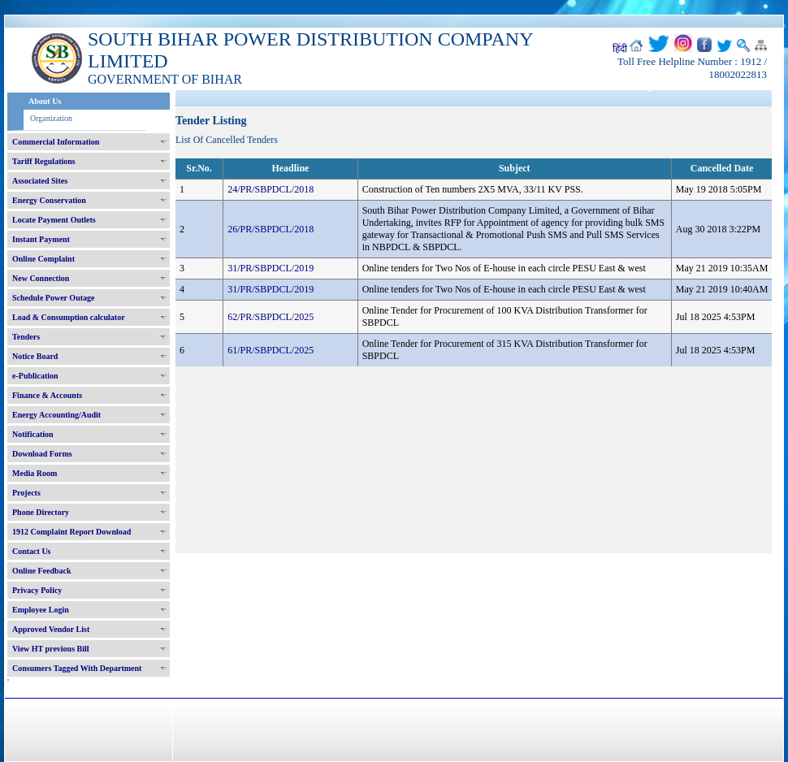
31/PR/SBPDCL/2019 (270, 268)
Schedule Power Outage (53, 297)
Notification (33, 434)
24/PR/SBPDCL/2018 (270, 189)
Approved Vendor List (50, 629)
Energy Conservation (49, 200)
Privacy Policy (37, 590)
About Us (44, 101)
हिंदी (620, 48)
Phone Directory (40, 512)
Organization (51, 118)
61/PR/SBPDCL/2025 (270, 350)
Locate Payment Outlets (54, 219)
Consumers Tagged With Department (76, 668)
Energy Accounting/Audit (56, 414)
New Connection (40, 278)
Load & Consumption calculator (68, 317)
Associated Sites (39, 180)
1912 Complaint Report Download (71, 531)
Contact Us (31, 551)
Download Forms (42, 453)
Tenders (26, 336)
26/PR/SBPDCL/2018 (270, 229)
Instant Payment (41, 239)
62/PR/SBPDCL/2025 (270, 317)
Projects (26, 492)
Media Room (34, 473)
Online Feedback (41, 570)
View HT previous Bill (50, 648)
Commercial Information (55, 141)
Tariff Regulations (44, 161)
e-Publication (35, 375)
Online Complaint (43, 258)
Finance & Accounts (47, 395)
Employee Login (40, 609)
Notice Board (35, 356)
